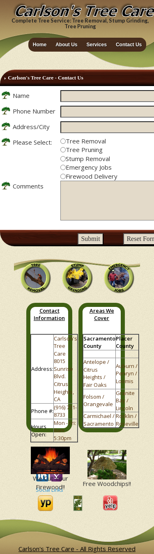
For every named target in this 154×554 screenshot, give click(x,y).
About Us (66, 45)
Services (97, 45)
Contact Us (129, 45)
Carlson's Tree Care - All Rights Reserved (77, 549)
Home (39, 45)
